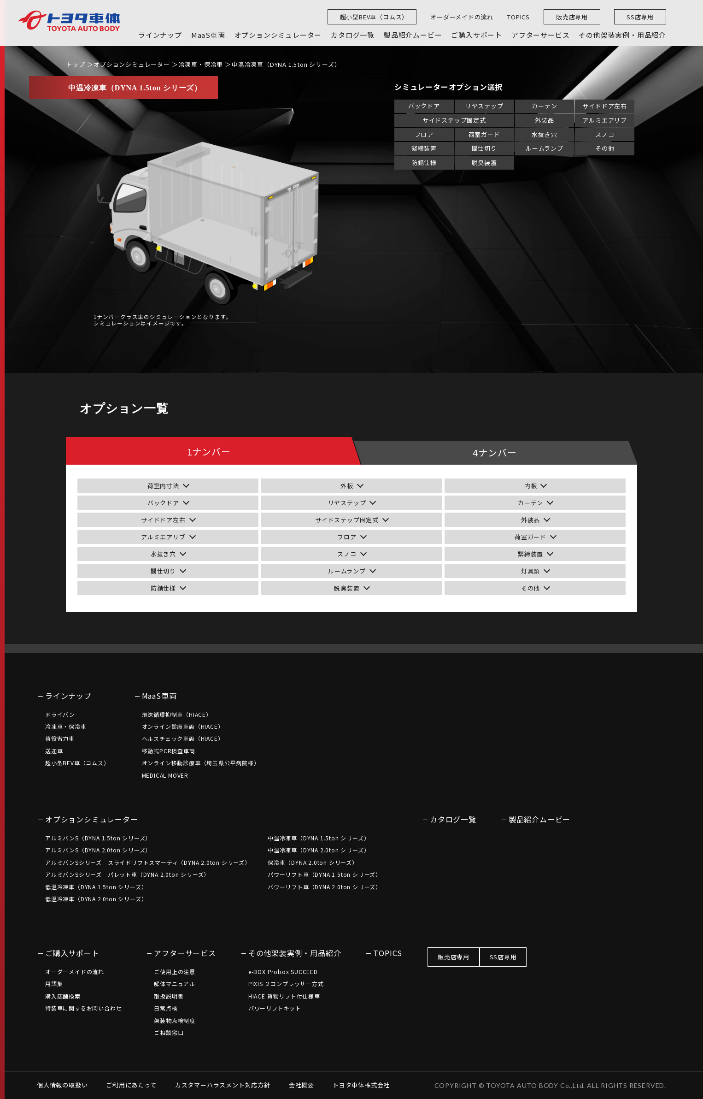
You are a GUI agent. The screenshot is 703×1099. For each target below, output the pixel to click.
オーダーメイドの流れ (461, 16)
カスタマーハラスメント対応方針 (222, 1085)
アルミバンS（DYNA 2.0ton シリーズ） (98, 850)
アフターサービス (185, 952)
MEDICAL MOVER (165, 775)
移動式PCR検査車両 (168, 751)
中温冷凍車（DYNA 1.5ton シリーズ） (286, 64)
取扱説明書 (168, 996)
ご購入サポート (72, 952)
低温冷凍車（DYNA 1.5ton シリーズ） (96, 887)
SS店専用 (640, 16)
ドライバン (60, 714)
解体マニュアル (174, 983)
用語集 (54, 983)
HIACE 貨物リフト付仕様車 (284, 996)
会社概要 (301, 1085)
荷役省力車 (60, 738)
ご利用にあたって (131, 1085)
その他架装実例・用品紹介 (294, 952)
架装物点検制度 (174, 1020)
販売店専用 (572, 16)
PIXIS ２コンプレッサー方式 (286, 983)
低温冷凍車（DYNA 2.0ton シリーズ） (96, 899)
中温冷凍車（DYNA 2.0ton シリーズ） (318, 850)
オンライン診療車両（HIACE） (183, 726)
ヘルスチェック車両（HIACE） (183, 738)
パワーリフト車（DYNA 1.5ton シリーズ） (324, 874)
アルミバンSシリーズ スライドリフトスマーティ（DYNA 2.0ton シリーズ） (148, 862)
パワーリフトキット (274, 1008)
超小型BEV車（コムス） (374, 16)
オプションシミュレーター (132, 64)
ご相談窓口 (168, 1032)
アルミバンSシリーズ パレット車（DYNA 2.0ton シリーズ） (127, 874)
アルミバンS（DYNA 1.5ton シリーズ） (98, 838)
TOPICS (518, 16)
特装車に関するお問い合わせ (83, 1008)
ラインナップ (68, 695)
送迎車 (54, 751)
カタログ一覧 (453, 819)
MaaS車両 (159, 695)
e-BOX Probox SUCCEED (283, 971)
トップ (75, 64)
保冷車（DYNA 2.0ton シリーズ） (313, 862)
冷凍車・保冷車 (201, 64)
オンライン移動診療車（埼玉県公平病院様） (201, 763)
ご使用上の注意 (174, 971)
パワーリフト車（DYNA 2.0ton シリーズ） (324, 887)
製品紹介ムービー (539, 819)
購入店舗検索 (63, 996)
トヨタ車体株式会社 (361, 1085)
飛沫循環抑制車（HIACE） (177, 714)
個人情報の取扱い (62, 1085)
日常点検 (165, 1008)
